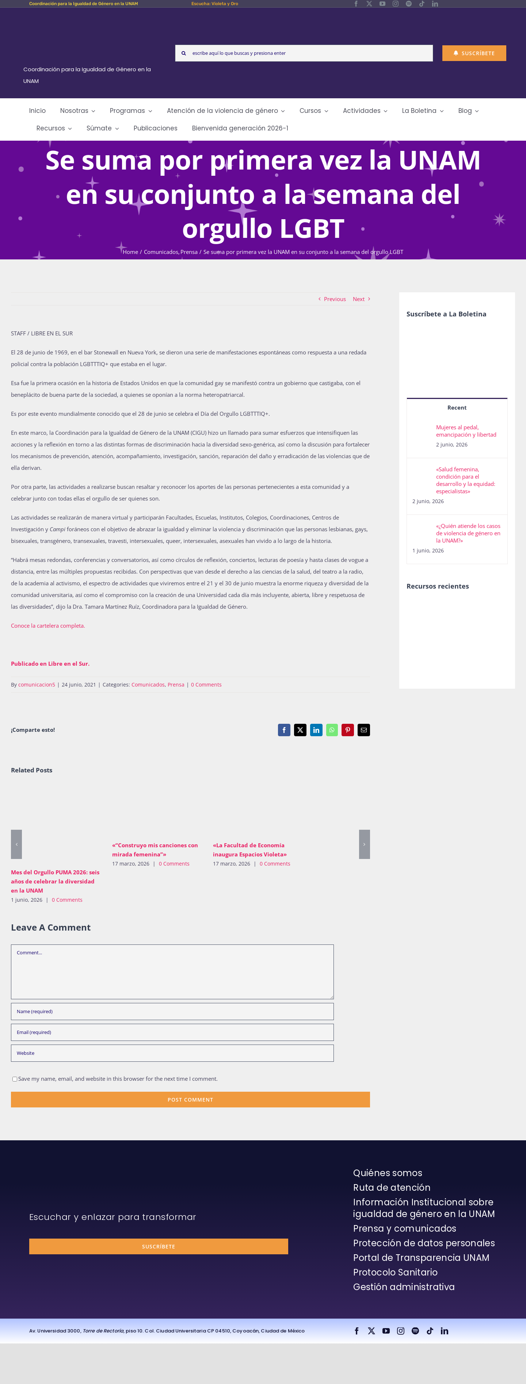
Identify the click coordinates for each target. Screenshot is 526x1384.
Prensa (176, 684)
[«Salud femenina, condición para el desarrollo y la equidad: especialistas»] (421, 471)
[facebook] (356, 4)
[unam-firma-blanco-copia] (49, 1169)
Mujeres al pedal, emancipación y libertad (466, 430)
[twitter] (369, 4)
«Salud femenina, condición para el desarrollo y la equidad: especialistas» (465, 480)
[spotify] (409, 4)
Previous (335, 299)
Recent (457, 407)
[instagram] (396, 4)
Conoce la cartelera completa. (48, 625)
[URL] (172, 1053)
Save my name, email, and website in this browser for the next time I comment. (118, 1078)
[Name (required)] (172, 1011)
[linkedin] (435, 4)
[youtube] (382, 4)
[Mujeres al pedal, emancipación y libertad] (421, 429)
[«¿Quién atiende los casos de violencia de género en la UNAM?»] (421, 528)
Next (359, 299)
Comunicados (148, 684)
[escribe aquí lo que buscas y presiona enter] (304, 53)
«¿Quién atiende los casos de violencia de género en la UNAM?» (468, 533)
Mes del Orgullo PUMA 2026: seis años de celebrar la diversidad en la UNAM (55, 881)
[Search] (183, 53)
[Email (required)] (172, 1032)
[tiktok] (422, 4)
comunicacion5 (36, 684)
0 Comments (206, 684)
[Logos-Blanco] (89, 16)
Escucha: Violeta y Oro (214, 3)
